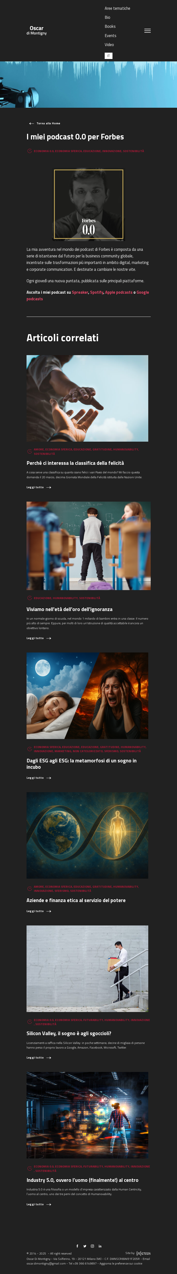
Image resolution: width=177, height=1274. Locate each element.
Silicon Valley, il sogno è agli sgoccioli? (69, 1033)
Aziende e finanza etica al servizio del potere (76, 900)
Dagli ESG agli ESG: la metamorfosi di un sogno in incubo (82, 764)
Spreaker (80, 292)
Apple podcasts (118, 292)
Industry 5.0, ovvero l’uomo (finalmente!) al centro (83, 1180)
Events (110, 35)
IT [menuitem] (108, 55)
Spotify (96, 292)
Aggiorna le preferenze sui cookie (121, 1263)
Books (110, 26)
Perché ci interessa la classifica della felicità (75, 463)
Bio (107, 17)
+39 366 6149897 (85, 1263)
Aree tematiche (117, 8)
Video (109, 44)
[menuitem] (108, 55)
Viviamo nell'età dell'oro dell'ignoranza (69, 609)
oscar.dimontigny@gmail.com (46, 1263)
